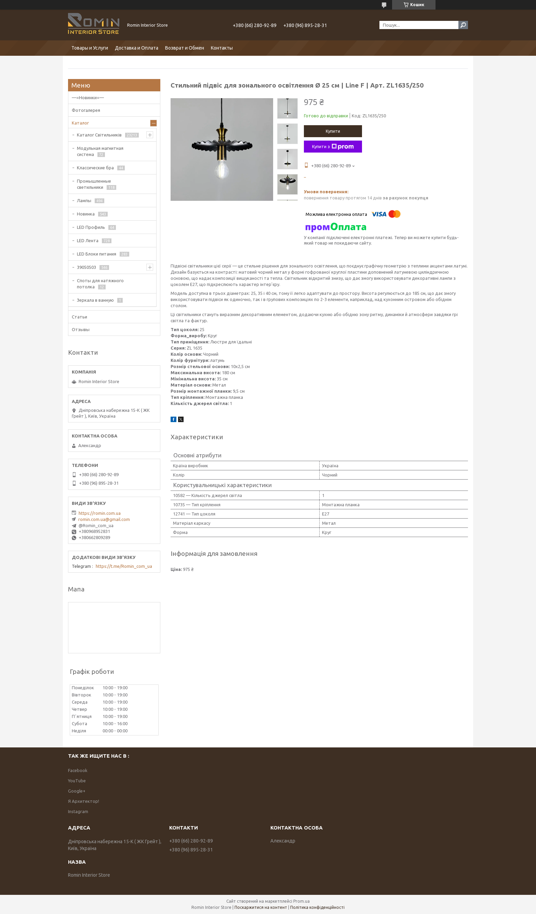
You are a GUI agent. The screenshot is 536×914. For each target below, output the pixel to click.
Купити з (333, 147)
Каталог (80, 122)
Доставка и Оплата (136, 48)
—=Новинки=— (88, 97)
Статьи (79, 316)
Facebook (78, 770)
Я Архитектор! (83, 801)
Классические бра (95, 167)
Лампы (84, 200)
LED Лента (87, 240)
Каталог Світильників (99, 134)
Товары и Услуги (89, 48)
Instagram (78, 811)
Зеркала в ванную (95, 300)
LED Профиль (91, 227)
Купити (333, 131)
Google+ (76, 790)
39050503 (86, 267)
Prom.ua (301, 901)
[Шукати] (463, 25)
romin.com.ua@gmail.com (104, 519)
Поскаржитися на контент (260, 907)
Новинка (86, 213)
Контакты (222, 48)
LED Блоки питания (96, 253)
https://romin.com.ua (100, 513)
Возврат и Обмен (184, 48)
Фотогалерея (86, 110)
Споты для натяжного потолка (100, 283)
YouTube (77, 780)
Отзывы (81, 329)
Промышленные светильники (94, 184)
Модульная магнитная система (100, 151)
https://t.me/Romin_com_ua (124, 566)
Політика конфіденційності (317, 907)
